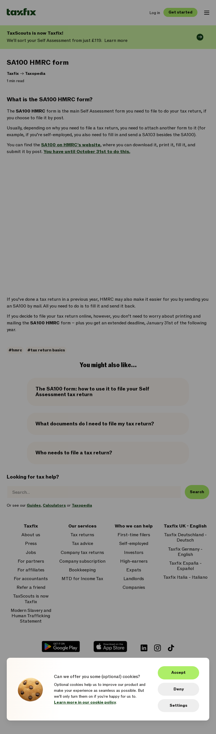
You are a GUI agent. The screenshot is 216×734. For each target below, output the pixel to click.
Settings (178, 705)
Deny (179, 689)
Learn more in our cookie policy (85, 702)
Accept (178, 672)
